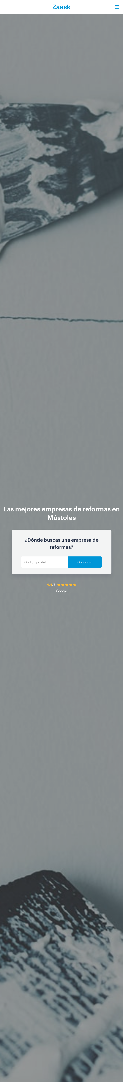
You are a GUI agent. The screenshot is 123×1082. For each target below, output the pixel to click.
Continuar (85, 562)
